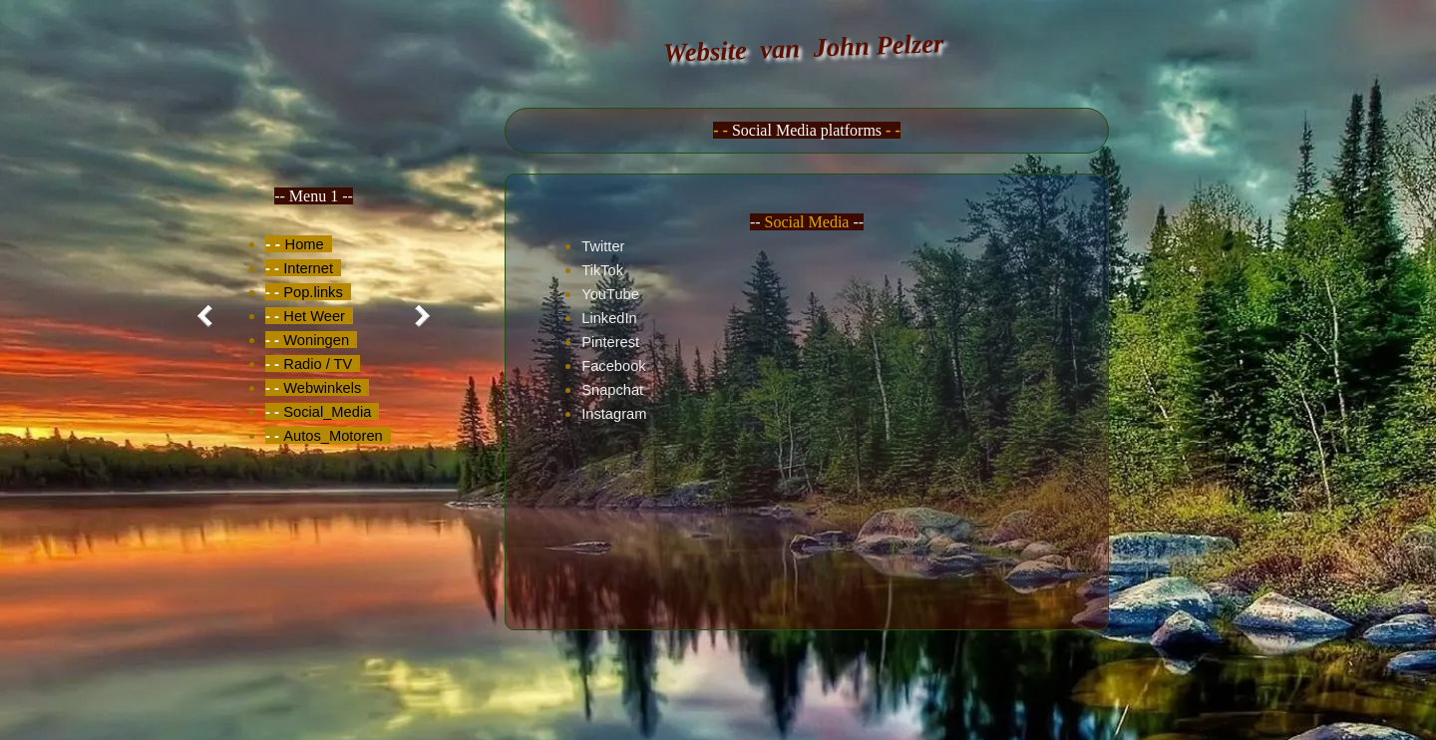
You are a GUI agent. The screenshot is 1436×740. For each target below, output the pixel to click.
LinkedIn (608, 318)
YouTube (610, 294)
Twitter (602, 246)
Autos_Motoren (332, 436)
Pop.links (312, 292)
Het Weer (314, 316)
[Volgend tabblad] (418, 316)
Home (304, 244)
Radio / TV (317, 364)
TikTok (602, 270)
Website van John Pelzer (803, 48)
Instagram (613, 414)
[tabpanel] (313, 316)
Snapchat (612, 390)
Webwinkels (322, 388)
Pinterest (610, 342)
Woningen (316, 340)
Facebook (613, 366)
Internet (308, 268)
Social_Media (327, 412)
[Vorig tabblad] (209, 316)
